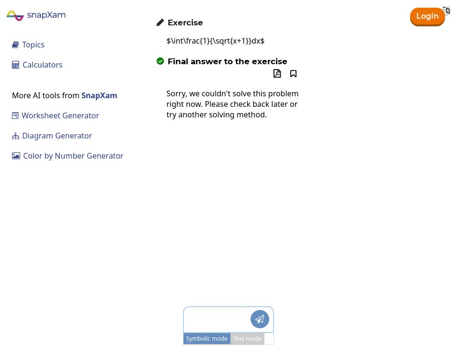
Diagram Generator (52, 135)
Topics (28, 44)
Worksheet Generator (55, 115)
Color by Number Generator (68, 155)
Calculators (37, 64)
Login (427, 16)
